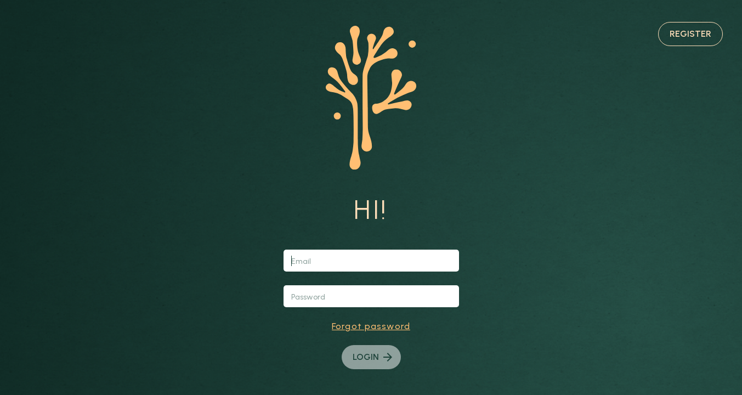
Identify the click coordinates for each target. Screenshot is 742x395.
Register (690, 34)
